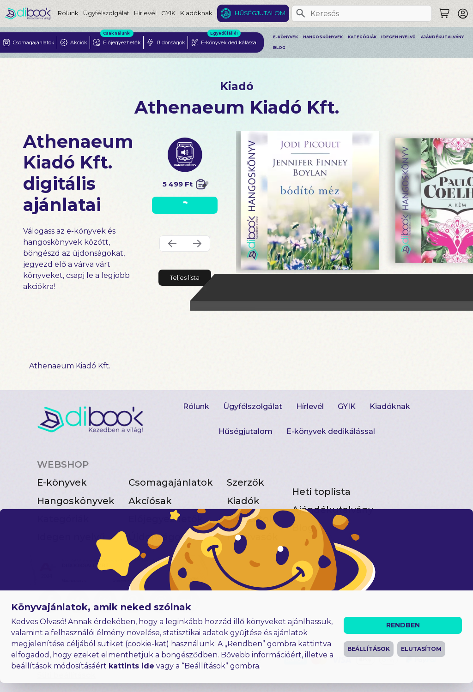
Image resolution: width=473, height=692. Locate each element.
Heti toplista (321, 491)
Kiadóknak (196, 13)
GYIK (168, 13)
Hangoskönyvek (323, 37)
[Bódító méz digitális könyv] (310, 200)
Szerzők (245, 482)
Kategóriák (362, 37)
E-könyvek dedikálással (330, 431)
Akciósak (150, 500)
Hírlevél (145, 13)
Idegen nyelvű (398, 37)
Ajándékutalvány (442, 37)
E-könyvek (285, 37)
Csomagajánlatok (170, 482)
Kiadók (243, 500)
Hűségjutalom (260, 13)
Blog (279, 47)
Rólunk (68, 13)
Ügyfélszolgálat (106, 13)
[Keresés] (300, 13)
